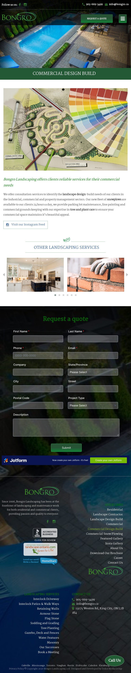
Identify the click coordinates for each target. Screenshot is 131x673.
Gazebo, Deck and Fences (42, 633)
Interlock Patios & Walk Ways (39, 604)
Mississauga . (39, 665)
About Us (116, 548)
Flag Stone (52, 618)
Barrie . (71, 665)
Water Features (49, 638)
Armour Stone (49, 613)
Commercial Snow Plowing (104, 534)
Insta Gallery (114, 543)
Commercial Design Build (105, 529)
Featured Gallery (111, 538)
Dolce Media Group (112, 669)
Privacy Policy (16, 669)
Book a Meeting (48, 652)
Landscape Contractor (108, 514)
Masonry (53, 642)
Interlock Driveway (46, 599)
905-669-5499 (94, 4)
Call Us (114, 660)
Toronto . (51, 665)
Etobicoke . (82, 665)
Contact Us (115, 563)
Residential (115, 510)
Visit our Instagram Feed (25, 224)
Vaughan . (62, 665)
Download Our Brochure (106, 553)
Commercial (114, 524)
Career (118, 558)
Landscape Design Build (106, 519)
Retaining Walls (48, 609)
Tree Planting (50, 628)
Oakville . (26, 665)
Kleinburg (104, 665)
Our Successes (49, 647)
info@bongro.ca (118, 4)
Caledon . (93, 665)
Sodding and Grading (44, 623)
